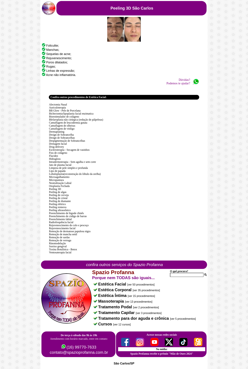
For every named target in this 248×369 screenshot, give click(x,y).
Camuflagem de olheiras (62, 125)
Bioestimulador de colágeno (64, 116)
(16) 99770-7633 (81, 347)
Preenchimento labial (60, 219)
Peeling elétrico (57, 204)
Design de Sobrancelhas (62, 137)
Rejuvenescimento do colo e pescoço (69, 225)
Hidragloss (55, 158)
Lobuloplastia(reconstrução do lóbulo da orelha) (75, 174)
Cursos (105, 324)
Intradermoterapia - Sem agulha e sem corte (72, 161)
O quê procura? (179, 271)
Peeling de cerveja (59, 195)
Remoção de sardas (59, 237)
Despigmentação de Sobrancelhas (67, 140)
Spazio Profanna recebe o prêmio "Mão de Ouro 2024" (161, 353)
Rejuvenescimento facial (62, 228)
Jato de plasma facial (60, 164)
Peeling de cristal (58, 198)
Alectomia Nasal (58, 104)
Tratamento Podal (115, 307)
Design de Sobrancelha (61, 134)
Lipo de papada (57, 170)
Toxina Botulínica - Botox (63, 249)
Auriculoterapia (57, 107)
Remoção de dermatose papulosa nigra (69, 231)
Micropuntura (56, 180)
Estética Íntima (113, 295)
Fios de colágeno (58, 152)
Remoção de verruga (60, 240)
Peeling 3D (55, 189)
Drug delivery (56, 146)
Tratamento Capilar (117, 312)
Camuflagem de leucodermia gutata (68, 122)
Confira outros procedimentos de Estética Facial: (79, 97)
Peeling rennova (57, 207)
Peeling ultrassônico (60, 210)
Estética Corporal (115, 290)
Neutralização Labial (60, 183)
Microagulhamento (59, 177)
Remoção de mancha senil (63, 234)
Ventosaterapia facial (60, 252)
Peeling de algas (57, 192)
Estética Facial (112, 284)
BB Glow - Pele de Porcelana (65, 110)
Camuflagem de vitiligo (62, 128)
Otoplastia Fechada (59, 186)
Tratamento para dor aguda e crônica (134, 318)
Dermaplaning (56, 131)
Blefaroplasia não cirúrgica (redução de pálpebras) (76, 119)
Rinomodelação (57, 243)
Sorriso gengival (58, 246)
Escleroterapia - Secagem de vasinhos (69, 149)
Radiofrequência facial (61, 222)
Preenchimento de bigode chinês (66, 213)
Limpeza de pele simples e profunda (68, 167)
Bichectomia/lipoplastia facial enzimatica (71, 113)
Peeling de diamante (60, 201)
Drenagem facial (58, 143)
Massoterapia (111, 301)
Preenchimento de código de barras (68, 216)
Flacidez (53, 155)
